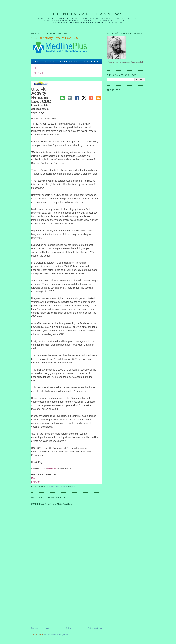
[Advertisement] (57, 602)
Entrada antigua (95, 628)
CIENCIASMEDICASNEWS (88, 13)
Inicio (68, 628)
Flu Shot (38, 73)
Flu (35, 68)
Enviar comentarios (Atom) (56, 634)
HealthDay (51, 468)
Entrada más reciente (40, 628)
